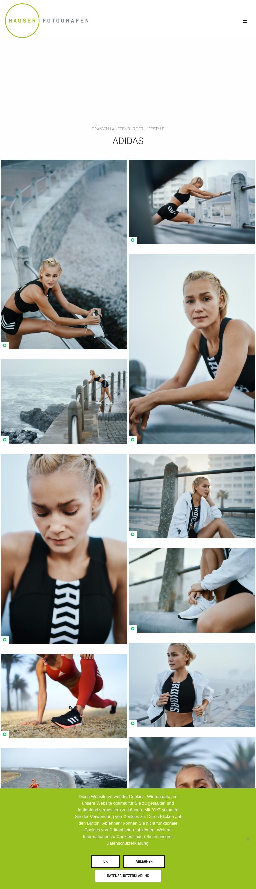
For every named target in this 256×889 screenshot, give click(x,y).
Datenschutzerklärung (128, 875)
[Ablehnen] (247, 838)
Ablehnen (144, 861)
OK (105, 861)
